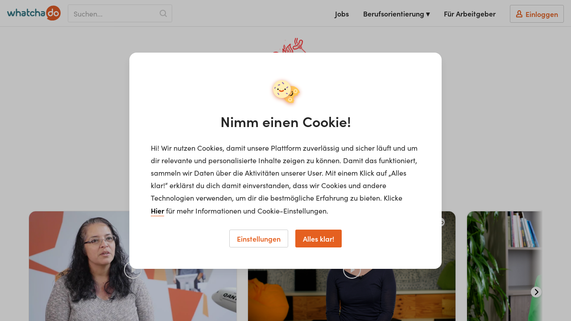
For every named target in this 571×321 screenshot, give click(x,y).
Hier (157, 210)
